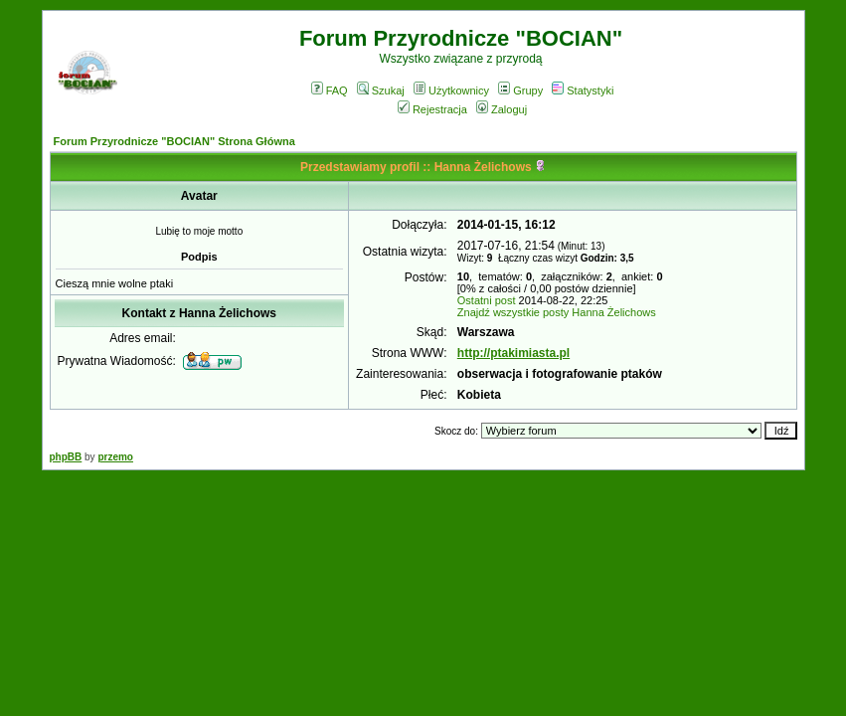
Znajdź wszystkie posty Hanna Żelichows (556, 312)
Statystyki (582, 90)
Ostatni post (486, 300)
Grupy (520, 90)
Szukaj (381, 90)
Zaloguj (501, 109)
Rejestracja (432, 109)
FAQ (329, 90)
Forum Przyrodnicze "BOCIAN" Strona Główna (174, 141)
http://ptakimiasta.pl (513, 353)
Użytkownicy (451, 90)
